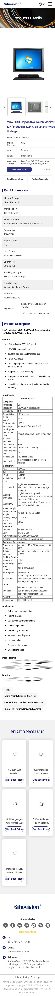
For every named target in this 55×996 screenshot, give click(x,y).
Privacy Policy (22, 977)
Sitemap (35, 977)
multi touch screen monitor (20, 696)
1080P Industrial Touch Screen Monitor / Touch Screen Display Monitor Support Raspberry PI (40, 771)
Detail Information (15, 179)
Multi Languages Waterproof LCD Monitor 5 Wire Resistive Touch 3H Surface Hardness (14, 821)
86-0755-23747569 (19, 941)
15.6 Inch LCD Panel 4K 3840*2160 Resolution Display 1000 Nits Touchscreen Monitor (14, 771)
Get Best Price (44, 169)
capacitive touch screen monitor (23, 702)
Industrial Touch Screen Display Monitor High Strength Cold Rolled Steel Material (14, 870)
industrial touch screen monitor (22, 709)
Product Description (40, 179)
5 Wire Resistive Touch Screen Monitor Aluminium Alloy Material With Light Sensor (41, 821)
